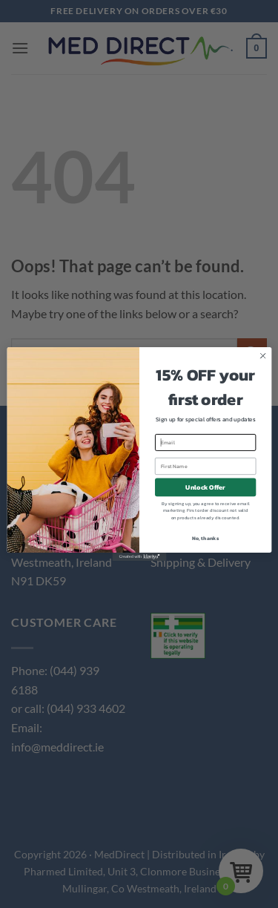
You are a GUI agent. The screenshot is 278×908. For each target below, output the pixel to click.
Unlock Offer (205, 487)
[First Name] (205, 466)
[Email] (205, 442)
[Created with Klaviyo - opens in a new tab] (139, 557)
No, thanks (205, 537)
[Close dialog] (262, 356)
